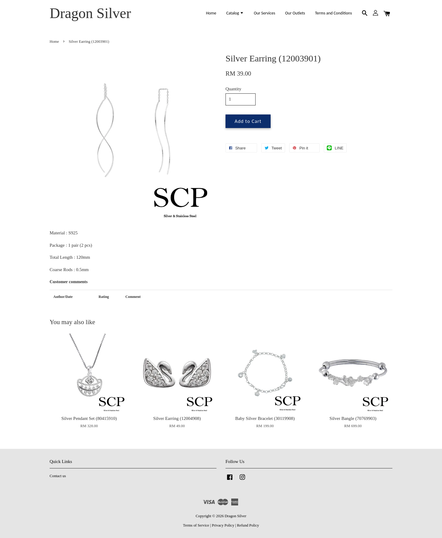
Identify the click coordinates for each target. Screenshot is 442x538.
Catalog (235, 13)
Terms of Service (196, 525)
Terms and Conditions (333, 13)
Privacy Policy (223, 525)
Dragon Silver (90, 13)
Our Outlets (295, 13)
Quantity (233, 88)
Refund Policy (248, 525)
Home (211, 13)
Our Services (264, 13)
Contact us (58, 476)
